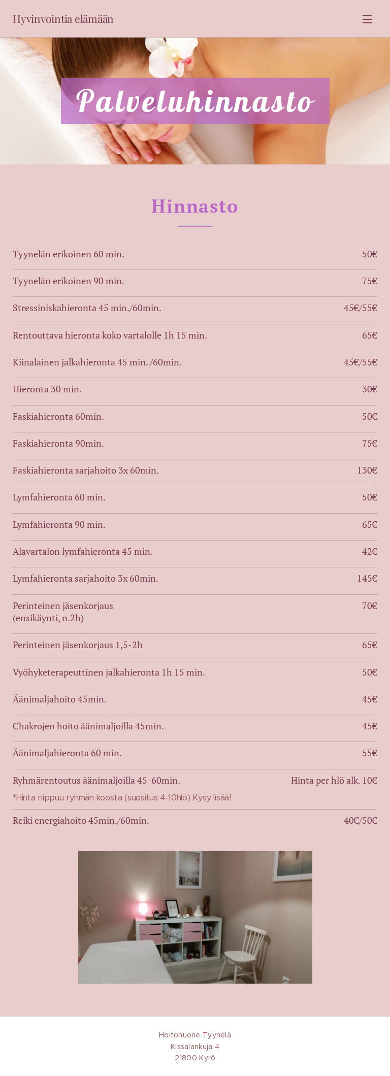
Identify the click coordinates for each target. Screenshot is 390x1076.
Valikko (367, 19)
